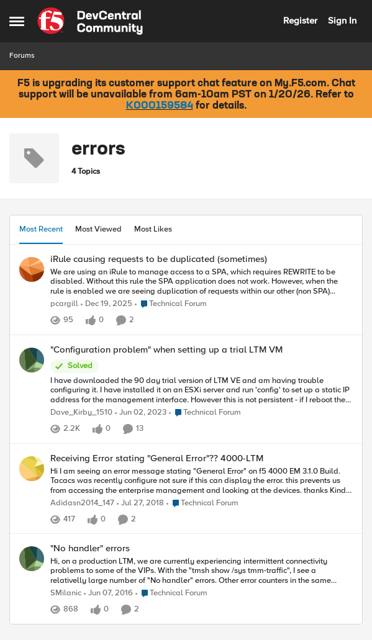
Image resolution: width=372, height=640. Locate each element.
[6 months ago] (106, 304)
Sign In (342, 20)
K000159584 (159, 106)
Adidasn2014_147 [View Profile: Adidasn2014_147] (82, 503)
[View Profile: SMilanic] (31, 558)
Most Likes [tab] (153, 229)
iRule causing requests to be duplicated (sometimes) (158, 259)
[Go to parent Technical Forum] (171, 304)
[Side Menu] (16, 21)
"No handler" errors (90, 548)
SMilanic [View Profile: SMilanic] (65, 593)
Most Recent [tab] (41, 229)
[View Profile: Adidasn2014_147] (31, 468)
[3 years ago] (140, 413)
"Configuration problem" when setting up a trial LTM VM (166, 350)
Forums (22, 55)
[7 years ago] (140, 503)
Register (300, 20)
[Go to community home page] (90, 21)
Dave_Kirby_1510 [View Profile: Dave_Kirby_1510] (81, 412)
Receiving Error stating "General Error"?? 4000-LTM (156, 458)
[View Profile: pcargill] (31, 269)
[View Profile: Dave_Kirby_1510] (31, 360)
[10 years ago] (108, 594)
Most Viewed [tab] (98, 229)
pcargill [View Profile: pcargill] (64, 304)
